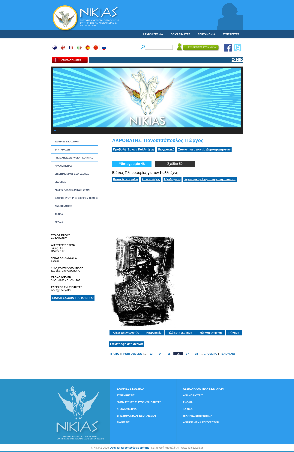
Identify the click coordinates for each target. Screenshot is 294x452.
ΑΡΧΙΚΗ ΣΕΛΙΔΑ (153, 34)
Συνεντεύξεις (151, 179)
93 (151, 353)
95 (169, 353)
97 (187, 353)
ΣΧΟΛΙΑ (59, 222)
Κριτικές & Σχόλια (125, 179)
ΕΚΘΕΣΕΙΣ (60, 182)
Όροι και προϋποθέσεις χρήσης (129, 447)
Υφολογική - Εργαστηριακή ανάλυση (210, 179)
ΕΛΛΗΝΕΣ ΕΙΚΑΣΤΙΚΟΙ (67, 141)
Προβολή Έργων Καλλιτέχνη (133, 149)
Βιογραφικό (166, 149)
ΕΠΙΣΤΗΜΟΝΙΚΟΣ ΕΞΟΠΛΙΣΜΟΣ (72, 174)
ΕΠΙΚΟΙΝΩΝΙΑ (206, 34)
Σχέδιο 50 (174, 164)
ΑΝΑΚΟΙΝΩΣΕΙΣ (63, 206)
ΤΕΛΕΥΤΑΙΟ (227, 353)
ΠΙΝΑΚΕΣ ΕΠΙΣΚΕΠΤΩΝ (197, 415)
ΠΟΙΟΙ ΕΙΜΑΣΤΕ (180, 34)
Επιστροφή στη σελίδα (126, 344)
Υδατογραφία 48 (132, 164)
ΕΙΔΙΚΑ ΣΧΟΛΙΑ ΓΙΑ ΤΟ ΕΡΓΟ (73, 297)
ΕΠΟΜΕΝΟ (210, 353)
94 (160, 353)
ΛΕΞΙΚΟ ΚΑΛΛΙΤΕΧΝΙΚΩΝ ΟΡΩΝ (72, 190)
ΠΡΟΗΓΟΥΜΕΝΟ (132, 353)
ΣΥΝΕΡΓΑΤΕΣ (231, 34)
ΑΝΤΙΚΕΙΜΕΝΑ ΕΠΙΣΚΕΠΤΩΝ (201, 422)
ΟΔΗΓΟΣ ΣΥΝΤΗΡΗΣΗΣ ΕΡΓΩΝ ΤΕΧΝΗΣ (76, 198)
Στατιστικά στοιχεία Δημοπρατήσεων (204, 149)
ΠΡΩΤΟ (114, 353)
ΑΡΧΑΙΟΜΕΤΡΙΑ (63, 166)
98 (196, 353)
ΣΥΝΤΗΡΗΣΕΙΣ (62, 149)
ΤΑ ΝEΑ (59, 214)
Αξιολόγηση (172, 179)
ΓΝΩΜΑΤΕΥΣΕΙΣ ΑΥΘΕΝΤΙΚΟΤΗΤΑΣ (74, 157)
